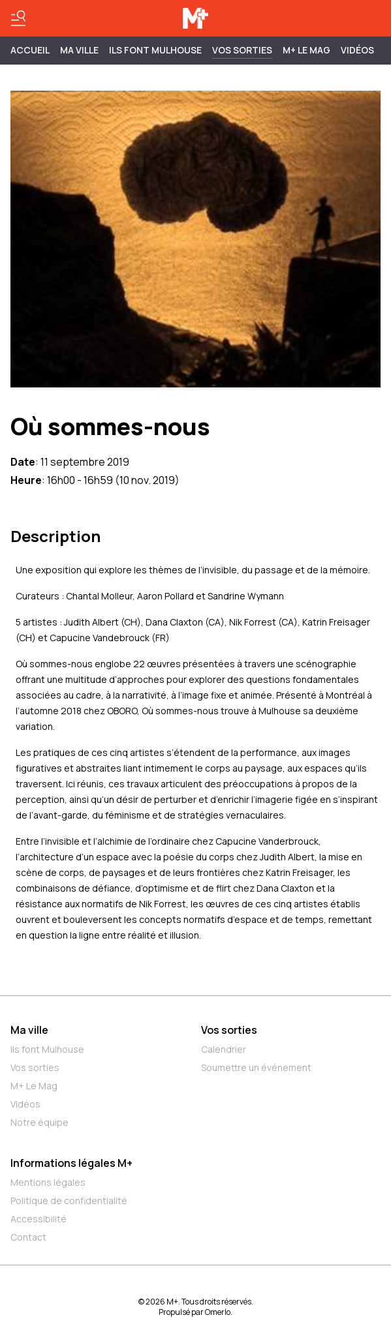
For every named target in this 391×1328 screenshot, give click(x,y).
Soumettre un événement (256, 1067)
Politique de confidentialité (68, 1200)
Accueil (30, 50)
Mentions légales (48, 1182)
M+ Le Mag (306, 50)
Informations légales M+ (71, 1163)
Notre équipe (39, 1122)
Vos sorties (242, 50)
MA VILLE (79, 50)
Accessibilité (38, 1219)
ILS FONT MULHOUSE (155, 50)
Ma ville (29, 1030)
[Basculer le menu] (18, 18)
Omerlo (217, 1312)
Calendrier (223, 1049)
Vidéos (357, 50)
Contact (28, 1237)
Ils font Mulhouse (47, 1049)
